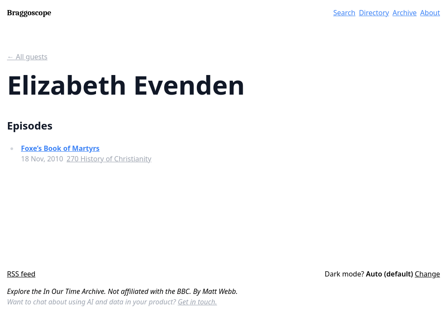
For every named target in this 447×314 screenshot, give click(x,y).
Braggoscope (29, 12)
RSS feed (21, 274)
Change (427, 274)
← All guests (27, 56)
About (430, 12)
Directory (374, 12)
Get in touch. (197, 302)
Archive (404, 12)
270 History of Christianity (109, 159)
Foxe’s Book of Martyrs (60, 148)
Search (345, 12)
